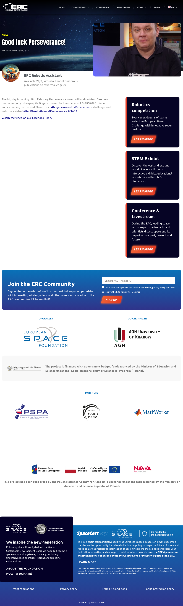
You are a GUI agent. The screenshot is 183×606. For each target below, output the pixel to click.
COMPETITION (80, 7)
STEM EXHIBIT (123, 7)
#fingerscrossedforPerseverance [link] (71, 107)
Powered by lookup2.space (91, 602)
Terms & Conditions (114, 588)
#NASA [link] (72, 111)
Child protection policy (160, 588)
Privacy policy (68, 588)
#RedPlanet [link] (30, 111)
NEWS (62, 7)
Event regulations (23, 588)
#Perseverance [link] (57, 111)
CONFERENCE (103, 7)
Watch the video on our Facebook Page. (27, 117)
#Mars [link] (43, 111)
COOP (142, 7)
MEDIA (157, 7)
